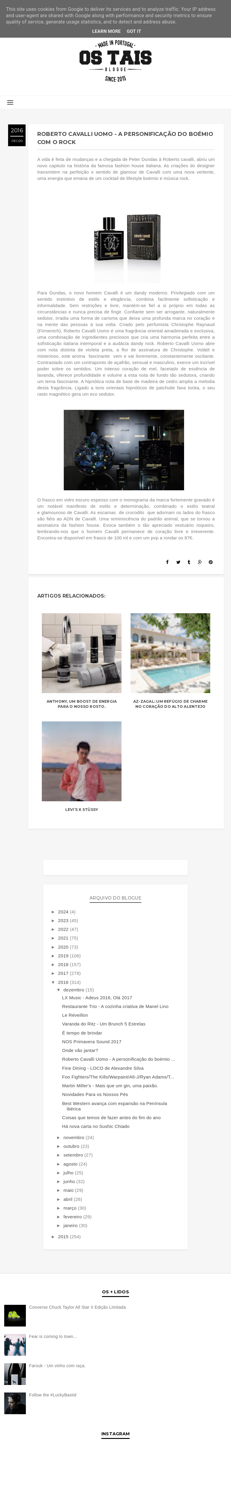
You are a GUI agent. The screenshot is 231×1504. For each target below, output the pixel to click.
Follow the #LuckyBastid (52, 1395)
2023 (64, 920)
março (70, 1207)
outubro (72, 1146)
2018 (64, 964)
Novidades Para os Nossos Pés (95, 1094)
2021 (64, 937)
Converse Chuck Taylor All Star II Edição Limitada (77, 1307)
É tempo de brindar (82, 1032)
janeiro (71, 1225)
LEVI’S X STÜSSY (81, 809)
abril (68, 1199)
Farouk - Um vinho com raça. (57, 1365)
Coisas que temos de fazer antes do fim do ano (111, 1117)
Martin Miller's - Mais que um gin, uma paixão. (110, 1085)
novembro (74, 1137)
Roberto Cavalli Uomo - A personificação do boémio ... (118, 1059)
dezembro (74, 989)
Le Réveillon (75, 1015)
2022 (64, 929)
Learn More (106, 31)
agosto (71, 1163)
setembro (73, 1154)
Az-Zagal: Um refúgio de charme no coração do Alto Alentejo (170, 704)
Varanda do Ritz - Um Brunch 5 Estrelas (104, 1023)
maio (69, 1190)
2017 (64, 973)
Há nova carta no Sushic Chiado (96, 1126)
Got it (134, 31)
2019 (64, 955)
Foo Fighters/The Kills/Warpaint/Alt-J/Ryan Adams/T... (118, 1076)
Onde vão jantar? (80, 1050)
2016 (64, 982)
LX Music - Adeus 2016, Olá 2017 (97, 997)
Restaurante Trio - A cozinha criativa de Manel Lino (115, 1006)
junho (69, 1181)
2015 (64, 1236)
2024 (64, 911)
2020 (64, 947)
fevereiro (73, 1216)
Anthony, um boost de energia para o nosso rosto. (82, 704)
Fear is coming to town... (53, 1336)
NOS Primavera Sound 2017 (92, 1041)
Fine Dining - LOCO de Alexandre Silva (103, 1068)
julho (69, 1172)
